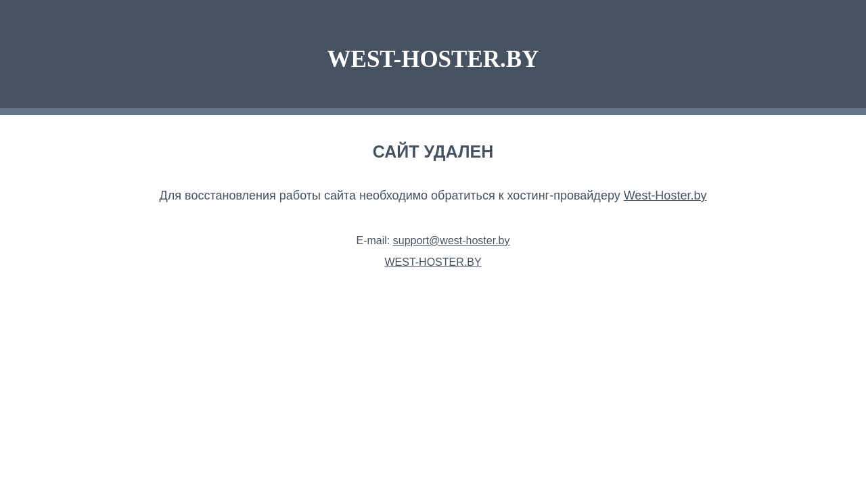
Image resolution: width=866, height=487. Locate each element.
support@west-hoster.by (451, 240)
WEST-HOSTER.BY (433, 59)
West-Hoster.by (665, 195)
